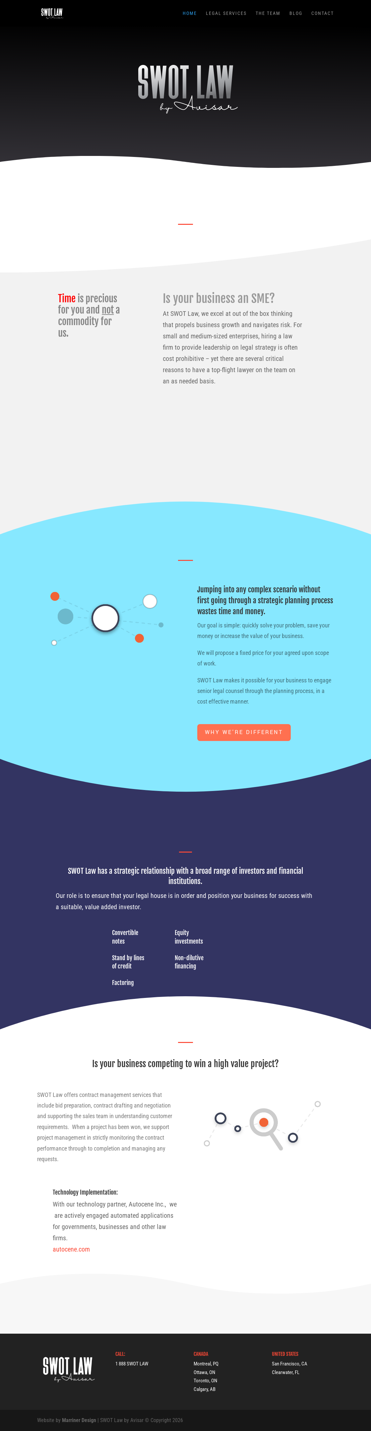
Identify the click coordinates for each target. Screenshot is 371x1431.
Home (190, 13)
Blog (295, 13)
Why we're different (244, 732)
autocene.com (71, 1249)
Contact (322, 13)
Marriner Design (79, 1420)
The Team (268, 13)
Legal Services (226, 13)
